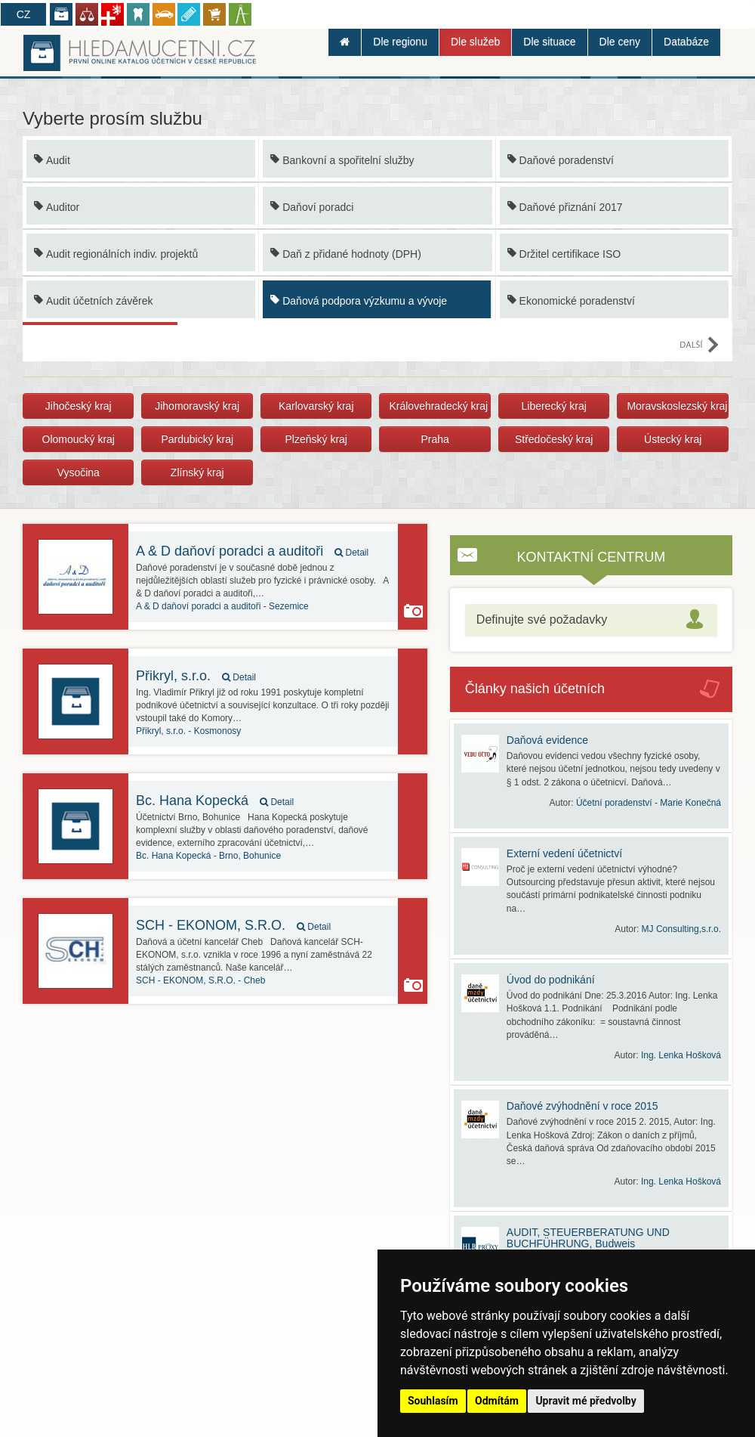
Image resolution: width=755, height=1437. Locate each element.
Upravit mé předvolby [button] (585, 1401)
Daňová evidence (547, 740)
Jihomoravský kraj (197, 406)
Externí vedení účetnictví (564, 853)
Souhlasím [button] (433, 1401)
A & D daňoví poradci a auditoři (252, 551)
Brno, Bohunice (208, 855)
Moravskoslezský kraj (677, 406)
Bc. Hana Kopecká (215, 800)
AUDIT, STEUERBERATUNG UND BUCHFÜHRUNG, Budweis (588, 1238)
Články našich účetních (535, 688)
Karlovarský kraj (316, 406)
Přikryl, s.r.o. (196, 675)
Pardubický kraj (197, 439)
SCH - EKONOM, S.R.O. (233, 925)
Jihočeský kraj (78, 406)
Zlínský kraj (197, 472)
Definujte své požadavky (541, 619)
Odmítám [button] (497, 1401)
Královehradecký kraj (438, 406)
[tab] (591, 620)
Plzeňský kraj (316, 439)
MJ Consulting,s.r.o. (681, 929)
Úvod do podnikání (551, 980)
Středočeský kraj (554, 439)
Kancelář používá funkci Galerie (413, 610)
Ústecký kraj (672, 439)
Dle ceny (619, 42)
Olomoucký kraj (78, 439)
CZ (24, 14)
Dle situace (549, 42)
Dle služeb (475, 42)
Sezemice (222, 606)
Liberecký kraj (553, 406)
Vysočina (78, 472)
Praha (435, 439)
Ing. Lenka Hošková (681, 1055)
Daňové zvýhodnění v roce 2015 (582, 1106)
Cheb (200, 980)
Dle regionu (400, 42)
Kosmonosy (188, 731)
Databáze (686, 42)
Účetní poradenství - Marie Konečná (648, 802)
